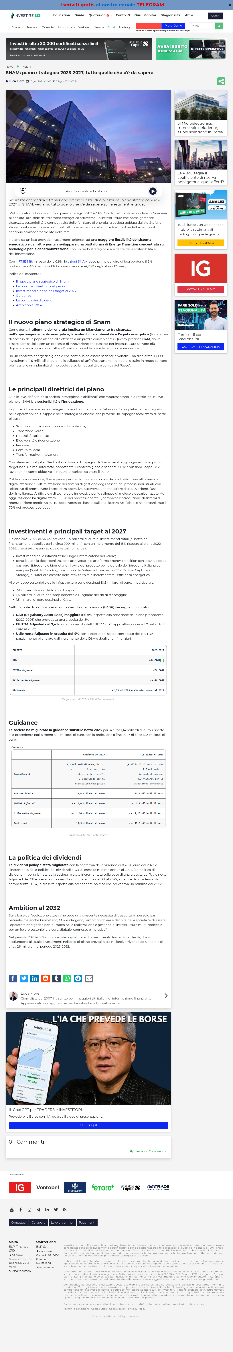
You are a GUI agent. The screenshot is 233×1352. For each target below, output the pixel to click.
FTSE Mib (25, 261)
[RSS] (64, 1209)
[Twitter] (24, 978)
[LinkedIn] (34, 978)
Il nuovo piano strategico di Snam (42, 281)
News (9, 66)
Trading (124, 27)
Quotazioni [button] (98, 15)
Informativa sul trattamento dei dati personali (175, 1304)
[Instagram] (29, 1209)
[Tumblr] (56, 978)
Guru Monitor (145, 15)
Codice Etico (99, 1308)
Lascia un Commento (148, 1151)
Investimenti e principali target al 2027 (46, 291)
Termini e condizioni (76, 1308)
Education (61, 15)
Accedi (215, 16)
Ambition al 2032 (29, 305)
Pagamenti (87, 1222)
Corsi (111, 27)
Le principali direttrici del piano (40, 286)
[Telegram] (78, 978)
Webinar (84, 27)
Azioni (27, 66)
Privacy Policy (136, 1308)
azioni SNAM (78, 261)
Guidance (23, 295)
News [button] (31, 27)
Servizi (99, 27)
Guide (79, 15)
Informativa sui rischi (123, 1304)
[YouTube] (11, 1209)
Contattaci (18, 1222)
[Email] (89, 978)
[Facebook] (13, 978)
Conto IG (123, 15)
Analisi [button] (17, 27)
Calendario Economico (58, 27)
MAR (142, 1304)
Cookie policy (117, 1308)
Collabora (38, 1222)
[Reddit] (45, 978)
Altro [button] (189, 15)
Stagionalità (171, 15)
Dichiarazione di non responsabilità (86, 1304)
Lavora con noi (62, 1222)
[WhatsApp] (67, 978)
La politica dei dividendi (34, 300)
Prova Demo (173, 25)
